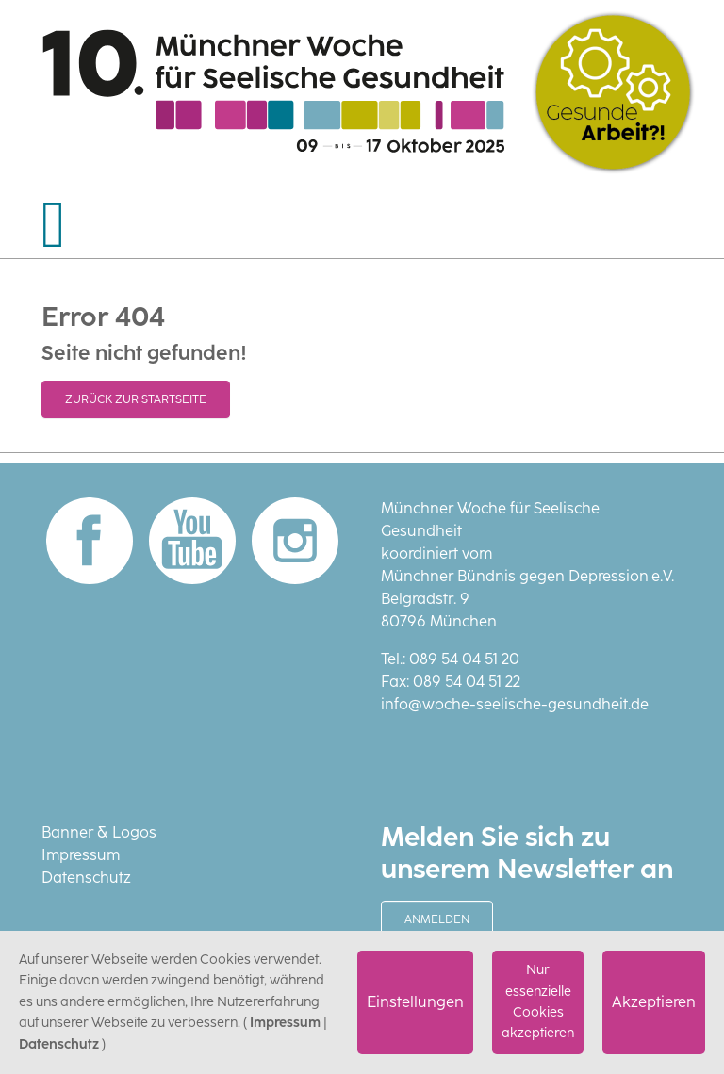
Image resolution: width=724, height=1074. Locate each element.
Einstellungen (415, 1002)
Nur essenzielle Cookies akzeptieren (538, 1001)
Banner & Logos (98, 832)
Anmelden (436, 919)
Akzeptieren (654, 1002)
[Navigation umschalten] (53, 225)
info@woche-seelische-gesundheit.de (515, 704)
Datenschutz (86, 878)
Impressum (80, 855)
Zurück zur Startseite (135, 399)
